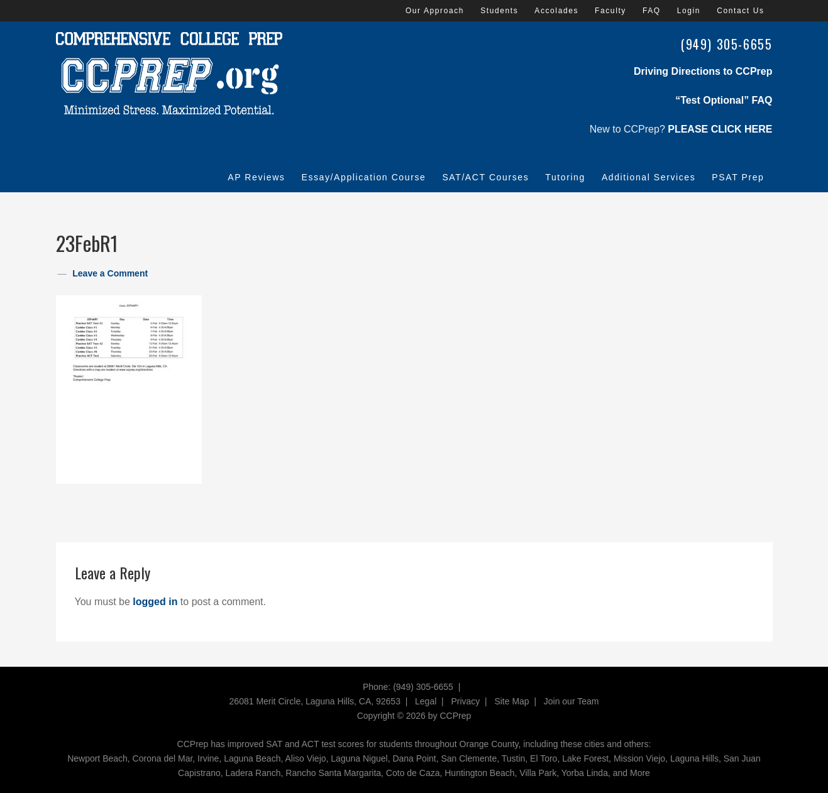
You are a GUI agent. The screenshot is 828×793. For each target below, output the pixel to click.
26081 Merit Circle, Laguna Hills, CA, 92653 (314, 701)
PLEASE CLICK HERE (720, 129)
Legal (425, 701)
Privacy (465, 701)
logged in (155, 601)
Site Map (511, 701)
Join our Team (571, 701)
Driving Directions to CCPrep (703, 71)
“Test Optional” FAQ (723, 100)
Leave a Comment (110, 273)
